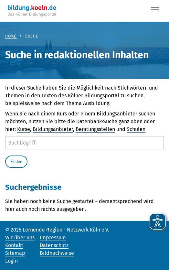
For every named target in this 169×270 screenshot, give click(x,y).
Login (11, 261)
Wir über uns (20, 237)
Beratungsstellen (95, 129)
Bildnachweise (57, 253)
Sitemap (15, 253)
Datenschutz (54, 245)
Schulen (136, 129)
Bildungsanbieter (53, 129)
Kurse (23, 129)
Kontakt (14, 245)
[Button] (155, 11)
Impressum (53, 237)
